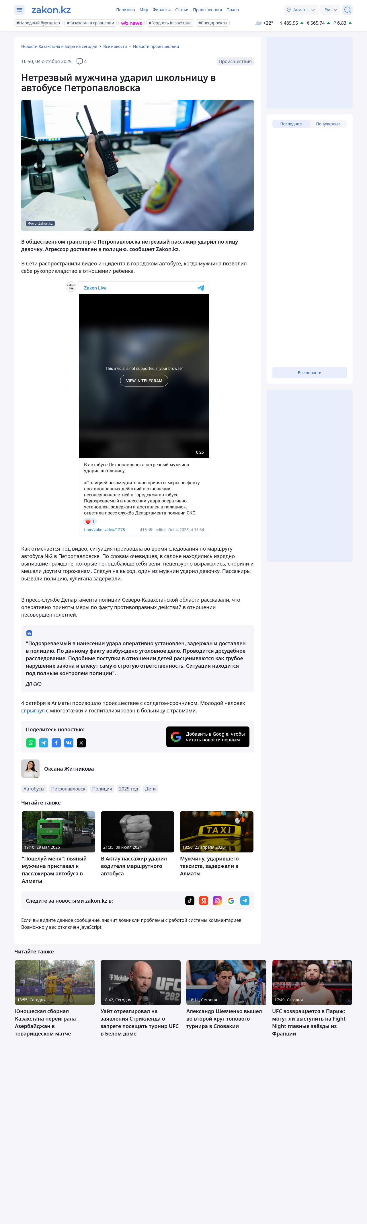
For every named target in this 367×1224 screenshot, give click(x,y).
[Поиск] (347, 10)
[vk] (69, 743)
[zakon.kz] (51, 9)
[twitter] (81, 743)
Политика (125, 9)
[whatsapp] (31, 743)
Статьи (181, 9)
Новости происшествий (156, 46)
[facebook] (56, 743)
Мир (144, 9)
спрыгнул (33, 710)
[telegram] (43, 743)
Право (233, 9)
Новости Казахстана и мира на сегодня (59, 46)
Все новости (115, 46)
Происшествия (207, 9)
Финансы (162, 9)
